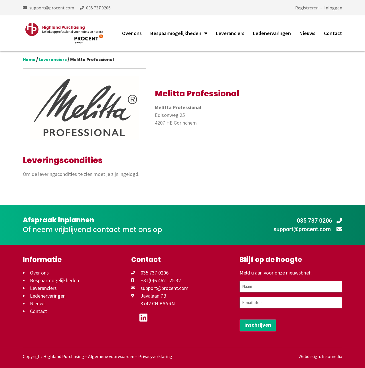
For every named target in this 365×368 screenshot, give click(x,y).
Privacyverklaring (155, 356)
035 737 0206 (319, 220)
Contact (333, 33)
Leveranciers (230, 33)
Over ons (132, 33)
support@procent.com (307, 229)
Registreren (307, 8)
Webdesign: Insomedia (320, 356)
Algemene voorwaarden (111, 356)
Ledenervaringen (272, 33)
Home (29, 59)
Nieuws (307, 33)
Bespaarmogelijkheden (178, 33)
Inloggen (333, 8)
